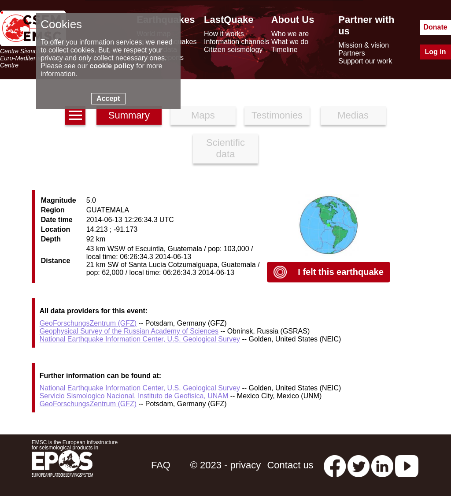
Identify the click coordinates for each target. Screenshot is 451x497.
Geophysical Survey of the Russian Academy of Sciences (129, 331)
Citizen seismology (233, 49)
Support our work (365, 61)
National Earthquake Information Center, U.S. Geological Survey (140, 339)
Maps (203, 115)
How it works (224, 33)
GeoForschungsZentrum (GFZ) (88, 323)
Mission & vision (363, 45)
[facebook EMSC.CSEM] (335, 465)
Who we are (290, 33)
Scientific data (225, 148)
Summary (129, 115)
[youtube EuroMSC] (406, 465)
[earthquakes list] (75, 115)
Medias (353, 115)
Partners (351, 53)
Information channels (237, 41)
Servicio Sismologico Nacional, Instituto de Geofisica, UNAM (134, 396)
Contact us (290, 465)
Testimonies (277, 115)
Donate (435, 27)
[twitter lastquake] (358, 465)
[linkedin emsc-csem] (382, 465)
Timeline (284, 49)
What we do (289, 41)
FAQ (160, 465)
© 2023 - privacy (225, 465)
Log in (435, 52)
